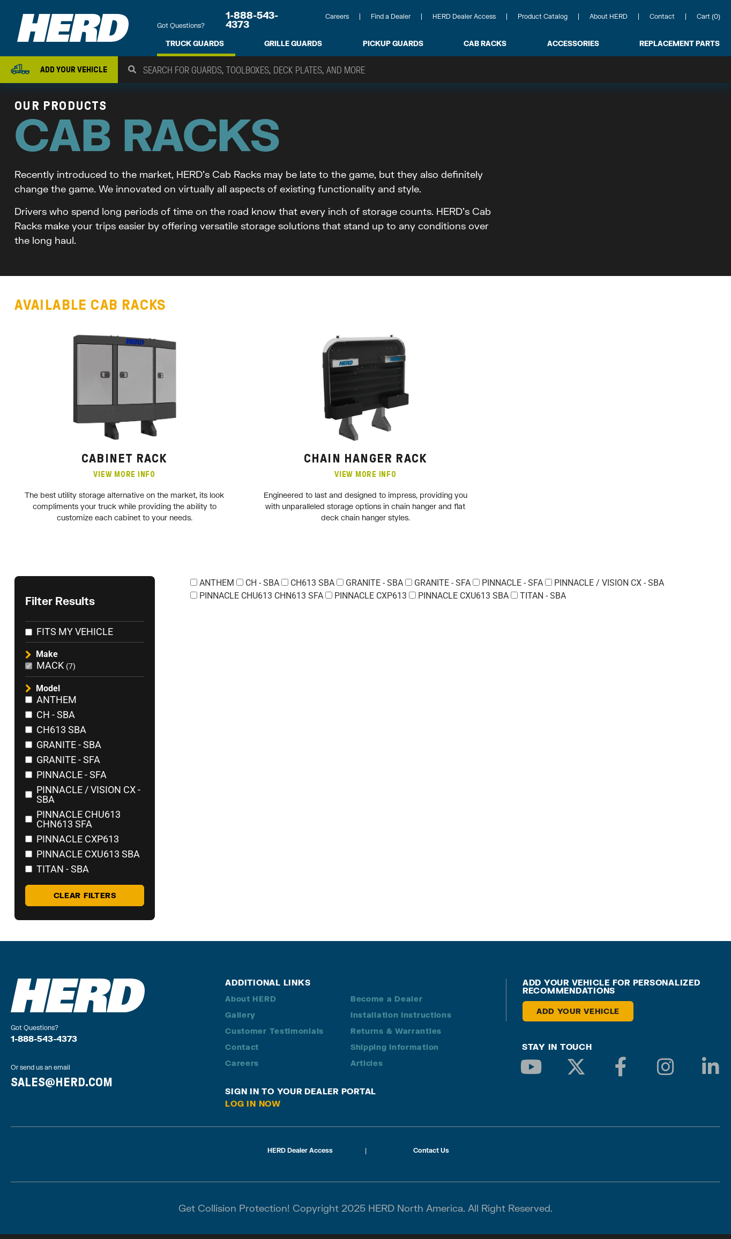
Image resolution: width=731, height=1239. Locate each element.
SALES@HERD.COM (62, 1087)
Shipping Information (394, 1051)
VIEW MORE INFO (124, 479)
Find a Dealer (391, 16)
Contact (662, 16)
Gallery (240, 1019)
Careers (337, 16)
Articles (366, 1067)
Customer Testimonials (274, 1035)
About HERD (609, 16)
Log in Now (253, 1108)
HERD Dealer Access (464, 16)
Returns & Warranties (396, 1035)
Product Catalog (543, 16)
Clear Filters (85, 900)
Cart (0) (708, 16)
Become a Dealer (386, 1003)
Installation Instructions (401, 1019)
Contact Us (431, 1155)
